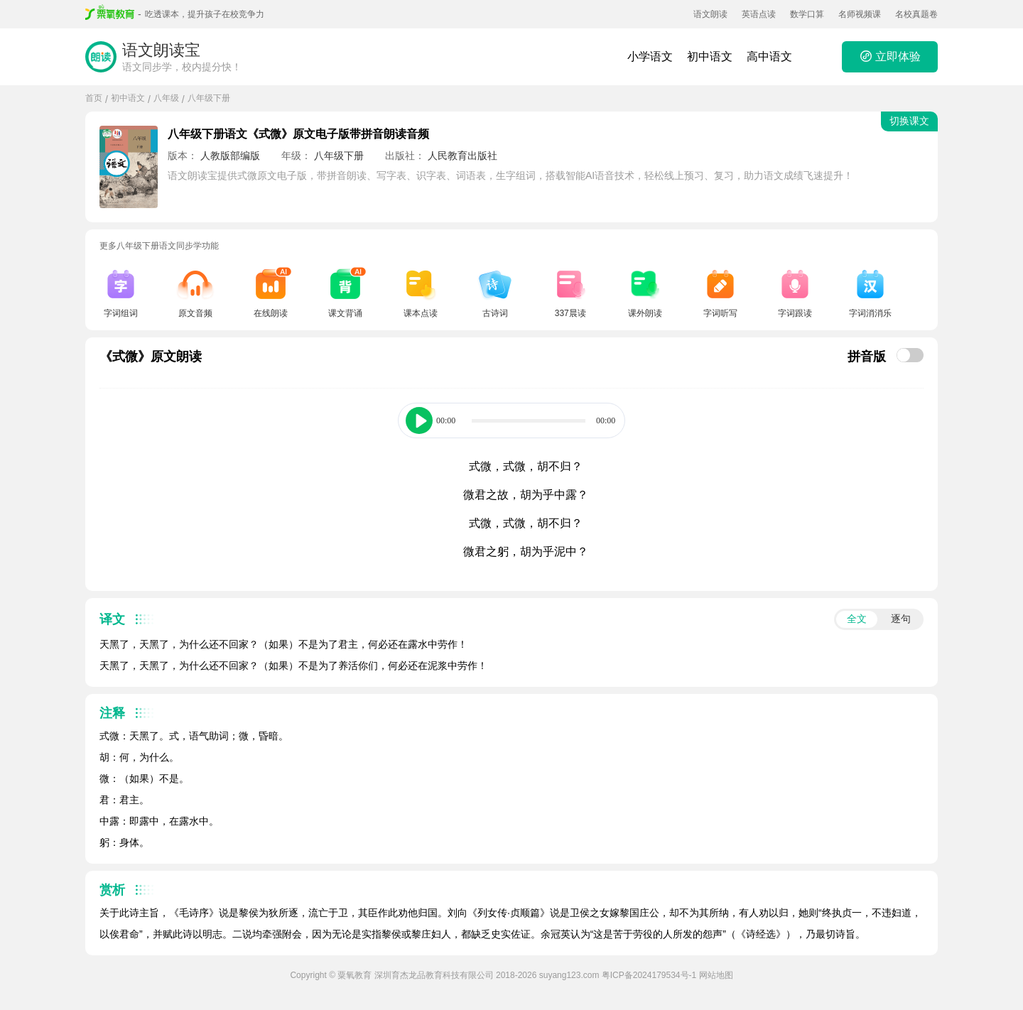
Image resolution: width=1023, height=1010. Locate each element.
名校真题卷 (916, 14)
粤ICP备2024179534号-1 (649, 975)
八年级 (166, 98)
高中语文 (769, 56)
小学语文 (650, 56)
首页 (93, 98)
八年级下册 (209, 98)
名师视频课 (859, 14)
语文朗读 (710, 14)
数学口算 (807, 14)
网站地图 (716, 975)
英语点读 (759, 14)
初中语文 (709, 56)
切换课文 (909, 120)
